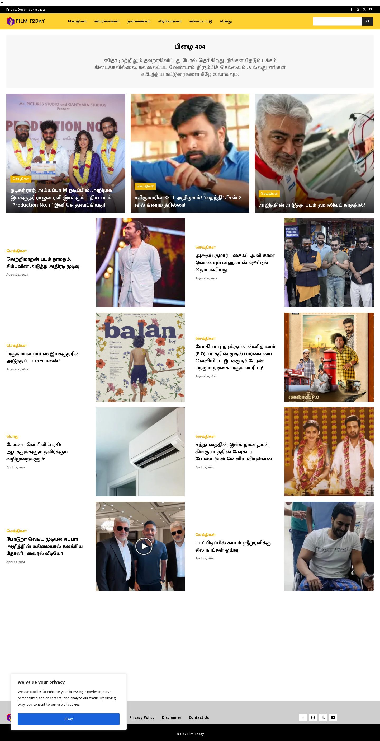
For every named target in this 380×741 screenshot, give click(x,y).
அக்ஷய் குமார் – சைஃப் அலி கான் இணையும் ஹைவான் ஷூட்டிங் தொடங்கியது (237, 262)
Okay (69, 719)
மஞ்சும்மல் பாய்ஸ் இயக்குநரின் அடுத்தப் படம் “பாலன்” (45, 357)
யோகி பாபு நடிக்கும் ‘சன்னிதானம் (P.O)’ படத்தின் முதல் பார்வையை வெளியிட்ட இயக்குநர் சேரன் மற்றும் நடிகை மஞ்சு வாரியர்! (237, 357)
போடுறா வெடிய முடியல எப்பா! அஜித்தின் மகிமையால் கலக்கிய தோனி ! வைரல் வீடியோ (47, 546)
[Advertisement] (190, 644)
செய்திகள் (20, 171)
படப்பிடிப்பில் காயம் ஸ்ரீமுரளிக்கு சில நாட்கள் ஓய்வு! (235, 546)
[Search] (367, 21)
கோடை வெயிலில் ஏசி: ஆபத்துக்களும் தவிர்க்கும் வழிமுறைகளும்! (39, 452)
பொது (12, 437)
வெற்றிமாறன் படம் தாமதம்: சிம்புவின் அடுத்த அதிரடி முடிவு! (46, 263)
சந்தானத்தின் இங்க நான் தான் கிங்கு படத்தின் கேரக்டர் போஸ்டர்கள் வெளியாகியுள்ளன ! (237, 452)
